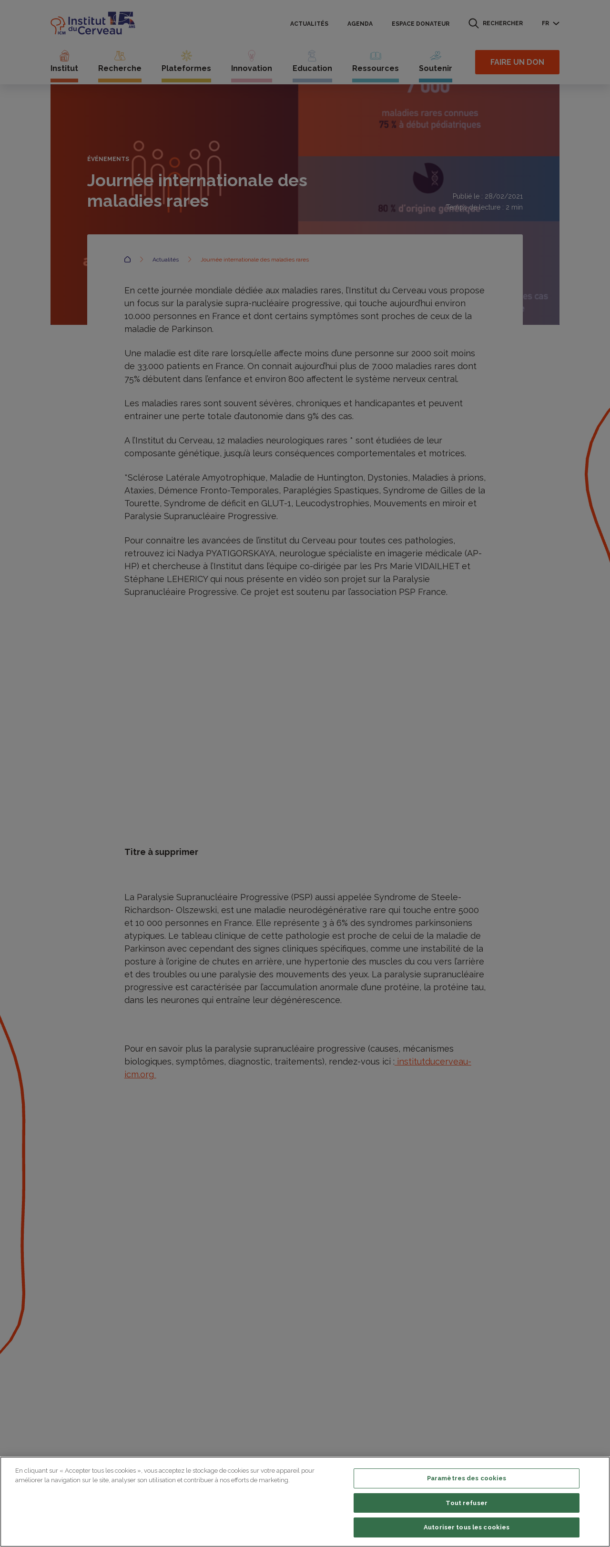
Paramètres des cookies (467, 1478)
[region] (305, 1502)
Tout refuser (467, 1503)
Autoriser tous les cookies (466, 1527)
